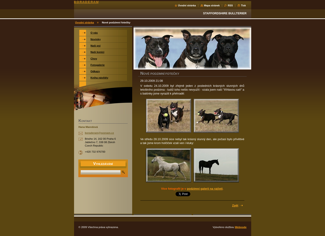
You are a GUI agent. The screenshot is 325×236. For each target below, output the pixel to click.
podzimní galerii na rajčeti (205, 188)
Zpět (235, 205)
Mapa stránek (212, 5)
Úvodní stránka (187, 5)
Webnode (241, 227)
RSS (230, 5)
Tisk (243, 5)
